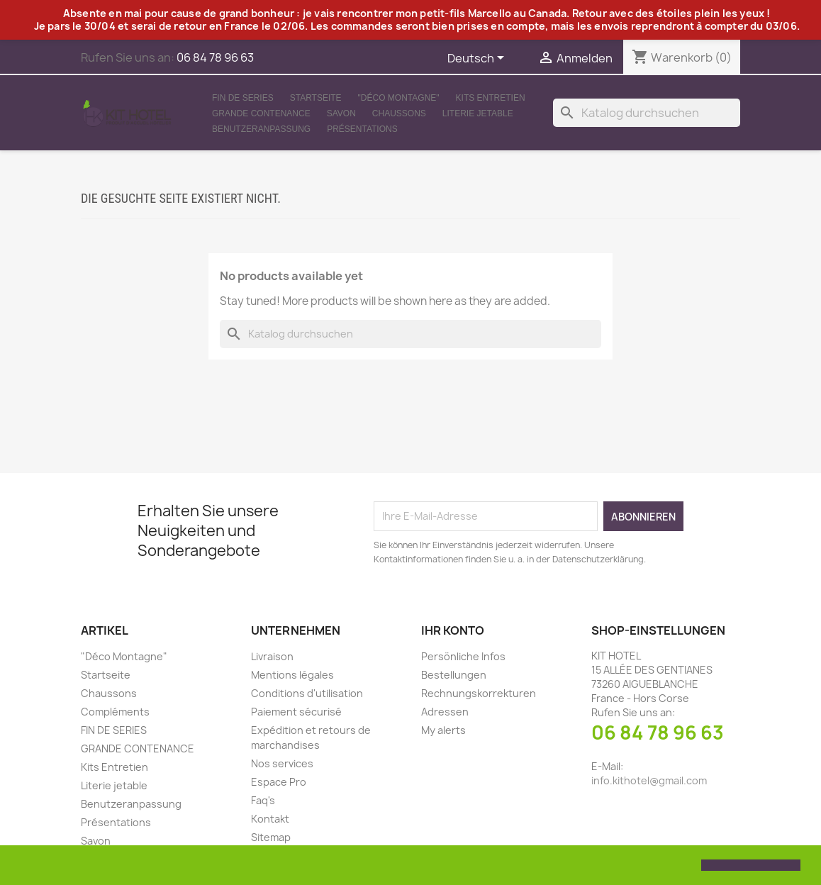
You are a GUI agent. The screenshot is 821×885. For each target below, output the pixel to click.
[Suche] (646, 113)
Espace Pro (278, 782)
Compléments (115, 711)
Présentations (362, 129)
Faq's (263, 800)
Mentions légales (292, 674)
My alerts (443, 730)
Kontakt (270, 818)
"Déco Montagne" (399, 98)
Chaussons (399, 113)
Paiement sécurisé (296, 711)
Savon (341, 113)
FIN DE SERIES (243, 98)
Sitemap (271, 837)
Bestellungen (453, 674)
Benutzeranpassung (261, 129)
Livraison (272, 656)
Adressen (445, 711)
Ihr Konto (452, 630)
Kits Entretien (490, 98)
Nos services (282, 763)
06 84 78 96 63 (657, 732)
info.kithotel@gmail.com (649, 780)
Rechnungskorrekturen (478, 693)
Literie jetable (477, 113)
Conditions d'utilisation (307, 693)
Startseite (316, 98)
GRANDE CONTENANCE (261, 113)
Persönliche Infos (463, 656)
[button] (23, 866)
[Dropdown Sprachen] (478, 58)
